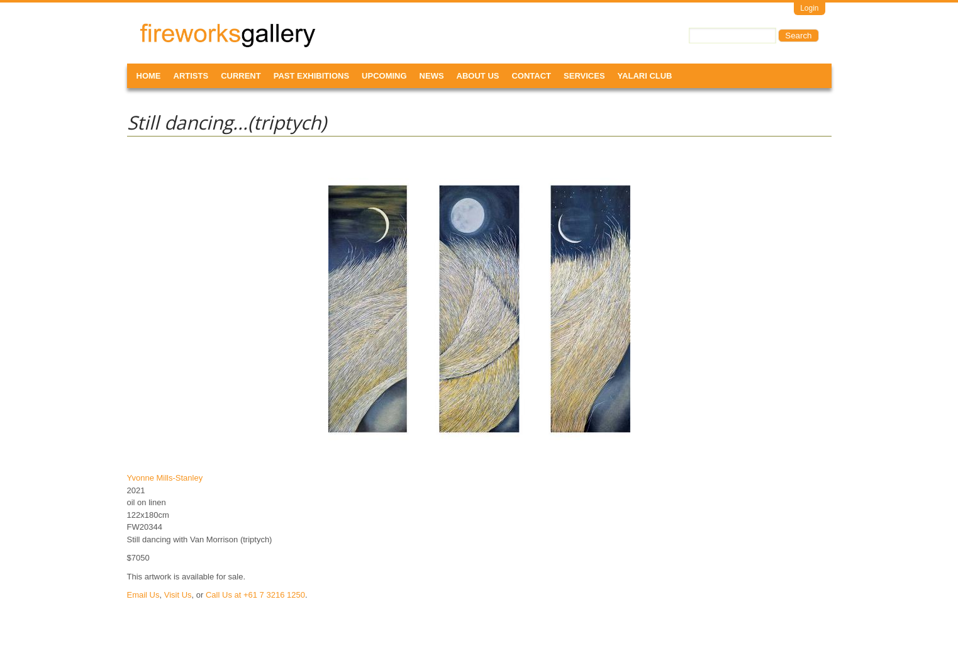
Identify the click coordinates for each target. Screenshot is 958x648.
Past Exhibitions (311, 76)
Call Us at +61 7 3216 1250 (255, 595)
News (432, 76)
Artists (191, 76)
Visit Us (178, 595)
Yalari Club (645, 76)
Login (809, 8)
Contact (531, 76)
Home (148, 76)
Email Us (143, 595)
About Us (478, 76)
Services (584, 76)
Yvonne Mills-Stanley (165, 478)
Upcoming (384, 76)
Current (241, 76)
